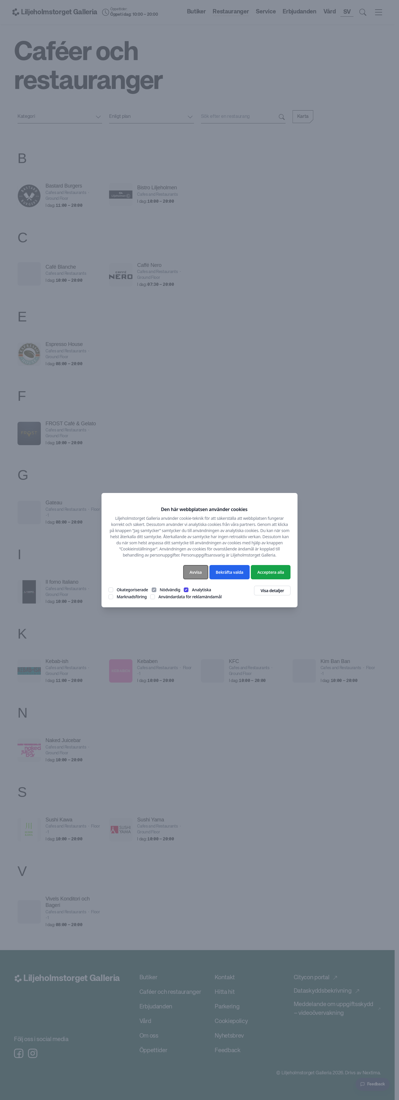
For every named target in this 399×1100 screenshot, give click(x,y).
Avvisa (196, 572)
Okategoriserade (132, 589)
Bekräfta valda (230, 572)
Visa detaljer (272, 590)
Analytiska (201, 589)
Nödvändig (170, 589)
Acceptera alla (270, 572)
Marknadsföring (132, 596)
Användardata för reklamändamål (190, 596)
